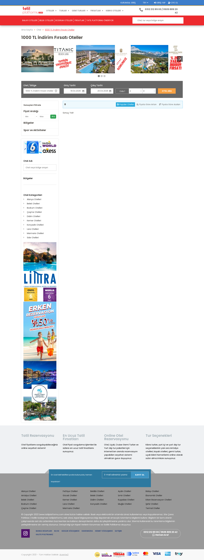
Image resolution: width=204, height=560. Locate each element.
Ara (53, 116)
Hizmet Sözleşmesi (104, 531)
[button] (180, 59)
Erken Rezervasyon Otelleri (159, 499)
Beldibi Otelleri (97, 491)
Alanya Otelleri (34, 199)
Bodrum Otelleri (34, 207)
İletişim (118, 531)
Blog (56, 531)
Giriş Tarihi (70, 85)
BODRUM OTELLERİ (64, 20)
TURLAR (64, 10)
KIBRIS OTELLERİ (115, 10)
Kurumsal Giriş (128, 2)
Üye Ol (173, 2)
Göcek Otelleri (70, 495)
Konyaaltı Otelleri (35, 224)
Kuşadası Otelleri (126, 499)
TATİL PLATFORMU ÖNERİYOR (99, 20)
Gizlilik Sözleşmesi (70, 531)
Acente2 (64, 554)
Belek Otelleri (33, 203)
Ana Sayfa (27, 29)
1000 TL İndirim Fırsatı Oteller (60, 29)
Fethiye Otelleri (70, 491)
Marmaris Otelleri (35, 233)
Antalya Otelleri (28, 495)
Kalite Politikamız (44, 534)
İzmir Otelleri (124, 495)
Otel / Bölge (29, 85)
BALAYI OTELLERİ (29, 20)
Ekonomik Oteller (154, 495)
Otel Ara (167, 91)
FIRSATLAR (97, 10)
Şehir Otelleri (152, 504)
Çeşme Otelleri (34, 212)
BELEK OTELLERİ (46, 20)
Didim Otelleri (33, 216)
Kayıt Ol (139, 474)
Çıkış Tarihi (97, 85)
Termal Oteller (153, 508)
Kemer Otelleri (34, 220)
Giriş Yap (159, 2)
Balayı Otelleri (152, 491)
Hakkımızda (87, 531)
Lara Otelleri (33, 229)
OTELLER (51, 10)
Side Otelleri (33, 237)
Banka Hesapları (44, 531)
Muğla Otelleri (125, 504)
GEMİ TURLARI (80, 10)
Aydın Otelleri (124, 491)
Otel (39, 29)
